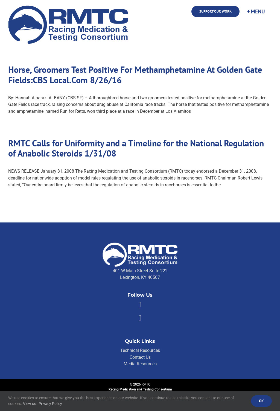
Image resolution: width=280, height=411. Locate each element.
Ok (261, 400)
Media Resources (140, 363)
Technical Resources (140, 350)
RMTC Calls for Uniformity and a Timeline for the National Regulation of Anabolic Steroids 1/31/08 (136, 148)
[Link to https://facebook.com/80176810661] (140, 305)
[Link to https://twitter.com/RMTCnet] (140, 318)
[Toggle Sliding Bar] (255, 11)
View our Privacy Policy (42, 403)
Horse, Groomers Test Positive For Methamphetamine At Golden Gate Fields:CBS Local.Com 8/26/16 (135, 75)
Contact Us (140, 357)
